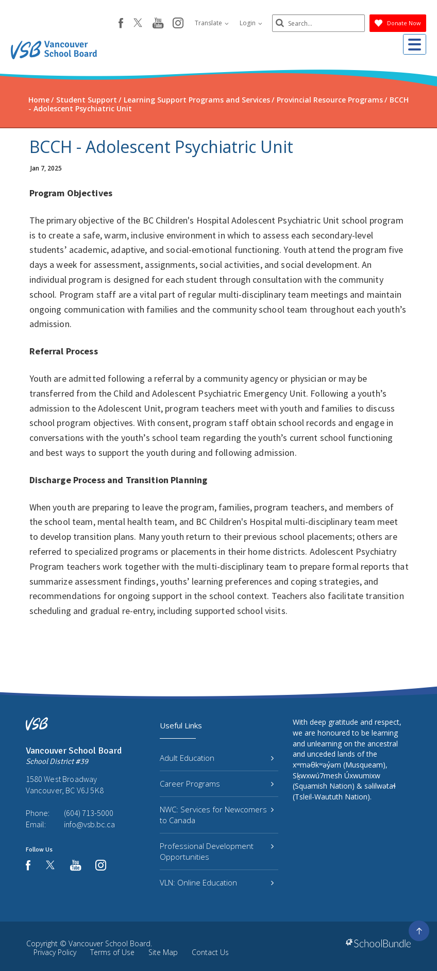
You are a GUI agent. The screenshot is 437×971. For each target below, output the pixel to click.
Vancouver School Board (109, 943)
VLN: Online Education (217, 882)
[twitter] (137, 23)
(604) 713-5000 (88, 813)
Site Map (163, 952)
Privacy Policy (54, 952)
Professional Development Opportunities (217, 851)
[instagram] (178, 23)
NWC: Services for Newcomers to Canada (217, 814)
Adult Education (217, 758)
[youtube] (158, 23)
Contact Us (210, 952)
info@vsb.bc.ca (89, 824)
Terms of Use (112, 952)
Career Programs (217, 783)
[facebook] (121, 23)
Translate (212, 23)
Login (251, 23)
